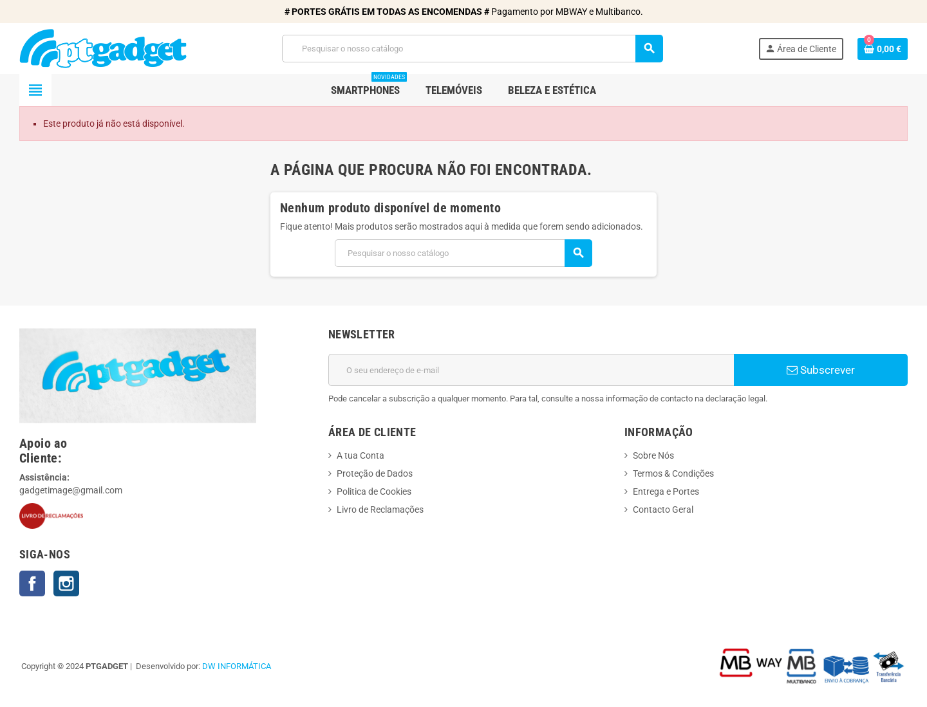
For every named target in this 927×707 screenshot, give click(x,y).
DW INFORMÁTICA (236, 666)
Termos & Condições (673, 473)
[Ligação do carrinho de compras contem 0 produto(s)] (882, 49)
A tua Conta (360, 455)
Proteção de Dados (375, 473)
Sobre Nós (653, 455)
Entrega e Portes (666, 491)
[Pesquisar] (472, 48)
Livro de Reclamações (380, 509)
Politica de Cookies (374, 491)
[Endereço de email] (531, 370)
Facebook (32, 583)
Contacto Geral (663, 509)
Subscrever (821, 369)
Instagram (66, 583)
